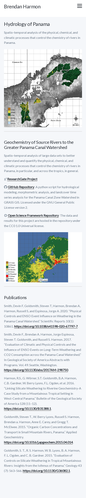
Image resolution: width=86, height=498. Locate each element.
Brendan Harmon (22, 6)
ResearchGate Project (22, 179)
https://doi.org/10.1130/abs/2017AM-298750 (36, 370)
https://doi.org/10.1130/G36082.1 (46, 471)
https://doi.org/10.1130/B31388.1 (27, 408)
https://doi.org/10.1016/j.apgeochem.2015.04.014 (38, 442)
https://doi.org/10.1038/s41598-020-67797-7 (46, 326)
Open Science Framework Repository (33, 215)
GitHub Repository (21, 187)
